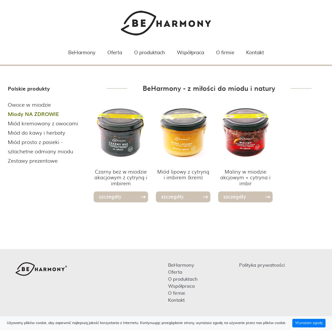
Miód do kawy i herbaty (36, 132)
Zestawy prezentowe (33, 160)
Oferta (114, 52)
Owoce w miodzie (29, 104)
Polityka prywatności (262, 265)
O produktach (149, 52)
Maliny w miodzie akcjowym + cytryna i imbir (245, 177)
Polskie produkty (29, 88)
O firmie (225, 52)
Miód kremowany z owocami (43, 123)
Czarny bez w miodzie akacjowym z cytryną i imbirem (120, 177)
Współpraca (190, 52)
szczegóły (110, 196)
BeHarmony (81, 52)
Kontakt (255, 52)
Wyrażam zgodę (309, 323)
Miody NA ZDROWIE (33, 114)
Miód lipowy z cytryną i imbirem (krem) (183, 174)
